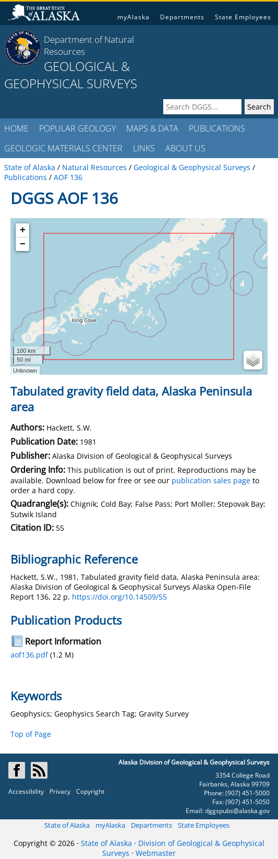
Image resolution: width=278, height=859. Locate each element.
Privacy (60, 791)
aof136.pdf (29, 655)
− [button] (23, 244)
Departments (182, 17)
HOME (16, 128)
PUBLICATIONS (217, 128)
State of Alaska (67, 825)
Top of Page (30, 734)
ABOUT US (185, 148)
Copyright (90, 791)
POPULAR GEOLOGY (77, 128)
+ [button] (23, 230)
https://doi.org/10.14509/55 (119, 597)
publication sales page (211, 480)
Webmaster (156, 853)
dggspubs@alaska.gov (237, 810)
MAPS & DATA (152, 128)
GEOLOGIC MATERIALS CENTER (63, 148)
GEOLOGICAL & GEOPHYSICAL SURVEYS (70, 74)
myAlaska (133, 17)
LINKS (144, 148)
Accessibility (26, 791)
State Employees (243, 17)
